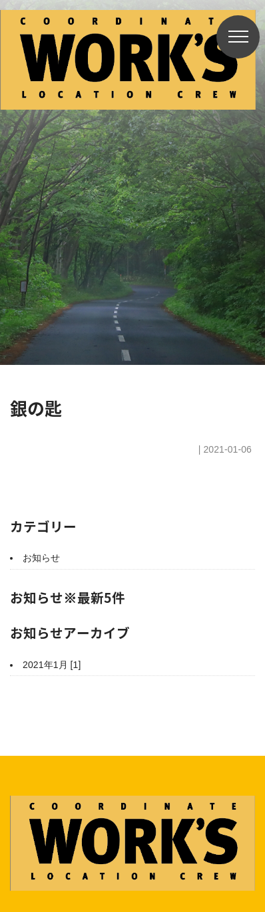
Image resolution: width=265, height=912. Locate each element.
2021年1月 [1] (52, 664)
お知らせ (41, 557)
